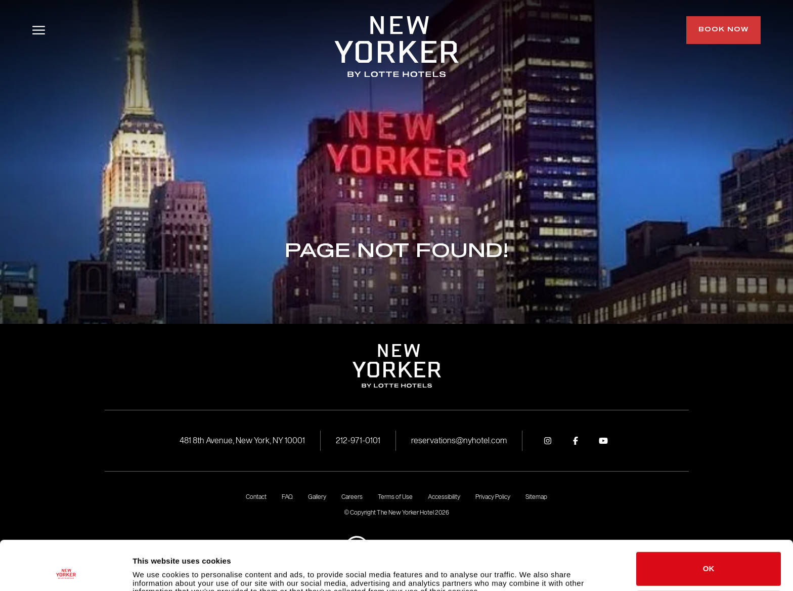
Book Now (723, 30)
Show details (156, 571)
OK (709, 522)
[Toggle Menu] (38, 30)
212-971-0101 (358, 440)
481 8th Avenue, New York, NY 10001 (242, 440)
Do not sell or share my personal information (709, 560)
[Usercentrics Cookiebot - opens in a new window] (65, 571)
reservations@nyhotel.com (459, 440)
